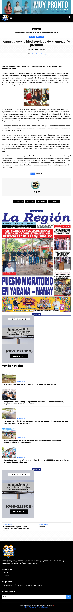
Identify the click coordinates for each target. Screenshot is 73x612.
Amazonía (39, 173)
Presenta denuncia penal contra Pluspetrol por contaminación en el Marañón (16, 528)
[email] (34, 597)
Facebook (9, 585)
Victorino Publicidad (43, 607)
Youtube (39, 585)
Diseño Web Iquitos (30, 607)
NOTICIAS (32, 37)
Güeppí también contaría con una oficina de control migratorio (36, 32)
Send (68, 596)
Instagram (20, 585)
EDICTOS (42, 527)
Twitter (30, 585)
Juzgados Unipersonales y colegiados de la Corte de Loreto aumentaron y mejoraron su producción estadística (34, 403)
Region (32, 49)
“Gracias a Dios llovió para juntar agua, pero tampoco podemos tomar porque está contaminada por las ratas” (36, 422)
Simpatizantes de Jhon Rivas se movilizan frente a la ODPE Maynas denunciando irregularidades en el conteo (36, 461)
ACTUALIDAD (40, 37)
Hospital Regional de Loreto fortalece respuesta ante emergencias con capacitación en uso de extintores (32, 441)
